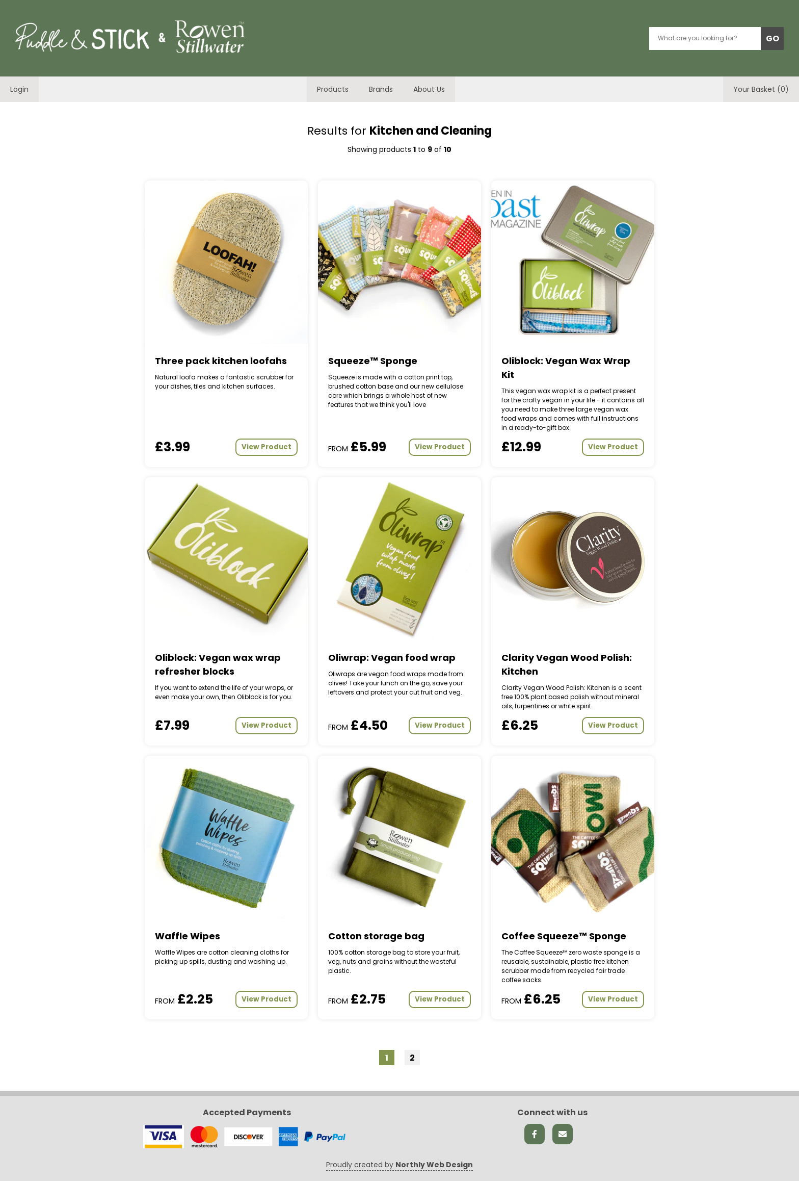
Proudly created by (399, 1165)
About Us (429, 89)
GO (772, 38)
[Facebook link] (534, 1134)
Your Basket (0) (761, 89)
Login (19, 89)
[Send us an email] (562, 1134)
